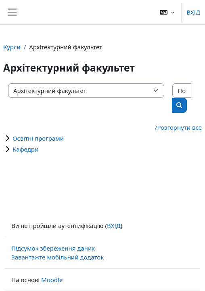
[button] (167, 12)
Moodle (52, 280)
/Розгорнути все (178, 127)
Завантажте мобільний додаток (57, 257)
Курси (12, 47)
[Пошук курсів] (181, 90)
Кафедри (25, 149)
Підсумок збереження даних (53, 248)
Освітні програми (38, 138)
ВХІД (193, 12)
